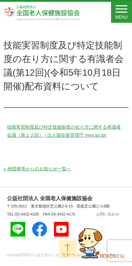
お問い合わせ (107, 214)
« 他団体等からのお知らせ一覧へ (37, 168)
